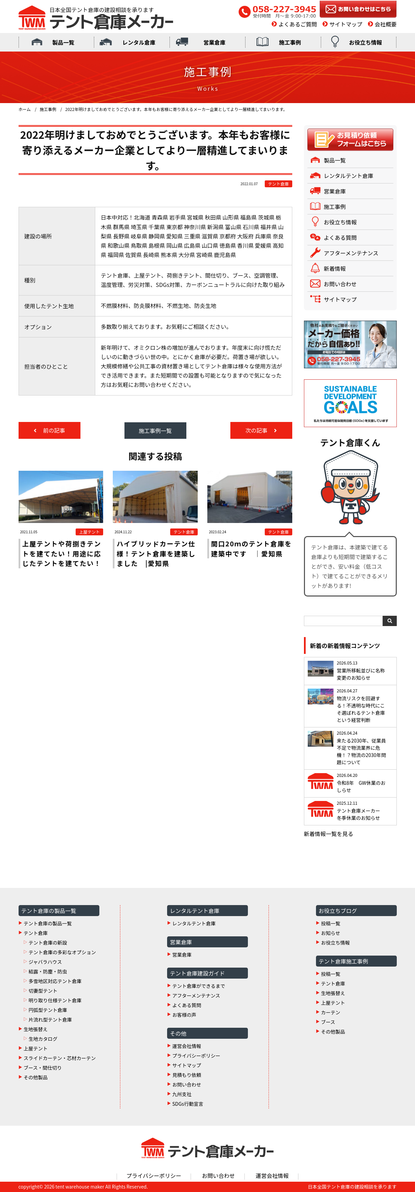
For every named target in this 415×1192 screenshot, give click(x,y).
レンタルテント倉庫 (348, 175)
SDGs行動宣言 (187, 1103)
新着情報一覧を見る (328, 833)
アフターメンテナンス (351, 253)
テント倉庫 (36, 932)
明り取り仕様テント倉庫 (55, 1000)
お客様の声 (184, 1014)
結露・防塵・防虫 (48, 971)
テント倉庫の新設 (48, 942)
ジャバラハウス (45, 961)
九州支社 (182, 1094)
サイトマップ (345, 24)
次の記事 (257, 430)
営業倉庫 (214, 42)
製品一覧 (63, 42)
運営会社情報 (186, 1046)
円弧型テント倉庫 (48, 1009)
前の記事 (53, 430)
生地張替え (36, 1029)
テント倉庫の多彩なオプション (62, 952)
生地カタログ (43, 1038)
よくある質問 (340, 237)
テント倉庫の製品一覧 (48, 923)
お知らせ (330, 932)
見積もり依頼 (186, 1074)
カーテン (330, 1012)
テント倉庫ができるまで (198, 985)
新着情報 (335, 268)
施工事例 (290, 42)
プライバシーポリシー (196, 1055)
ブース (328, 1021)
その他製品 (36, 1077)
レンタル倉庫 (138, 42)
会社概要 (385, 24)
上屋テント (36, 1048)
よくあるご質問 (298, 24)
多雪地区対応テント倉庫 (55, 981)
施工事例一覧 (155, 430)
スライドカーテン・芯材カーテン (60, 1058)
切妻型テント (43, 990)
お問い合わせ (340, 284)
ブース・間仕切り (43, 1067)
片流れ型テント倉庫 (50, 1019)
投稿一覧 (330, 923)
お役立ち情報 (365, 42)
